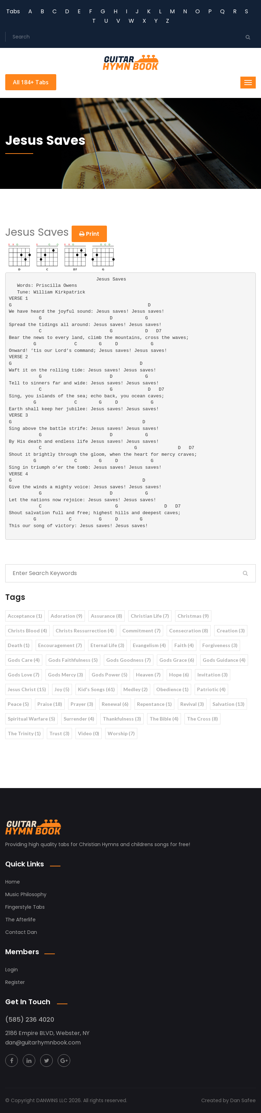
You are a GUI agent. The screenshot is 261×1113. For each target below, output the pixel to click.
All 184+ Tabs (31, 82)
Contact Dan (21, 932)
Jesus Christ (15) (27, 689)
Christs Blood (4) (27, 630)
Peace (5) (18, 704)
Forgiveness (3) (220, 645)
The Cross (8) (202, 719)
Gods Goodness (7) (128, 660)
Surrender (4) (79, 719)
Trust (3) (59, 733)
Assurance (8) (106, 616)
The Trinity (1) (24, 733)
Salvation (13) (228, 704)
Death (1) (19, 645)
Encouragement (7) (60, 645)
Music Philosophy (25, 894)
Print (89, 233)
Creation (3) (231, 630)
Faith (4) (184, 645)
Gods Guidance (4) (224, 660)
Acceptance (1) (25, 616)
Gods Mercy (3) (65, 675)
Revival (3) (192, 704)
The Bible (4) (164, 719)
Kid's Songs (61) (96, 689)
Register (15, 982)
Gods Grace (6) (176, 660)
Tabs (13, 11)
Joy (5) (62, 689)
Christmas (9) (193, 616)
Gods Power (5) (110, 675)
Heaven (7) (148, 675)
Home (12, 881)
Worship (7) (121, 733)
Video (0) (88, 733)
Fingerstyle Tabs (25, 906)
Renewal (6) (115, 704)
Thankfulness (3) (122, 719)
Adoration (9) (66, 616)
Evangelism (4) (149, 645)
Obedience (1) (172, 689)
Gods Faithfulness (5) (73, 660)
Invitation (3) (212, 675)
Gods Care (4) (24, 660)
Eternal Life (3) (107, 645)
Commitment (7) (141, 630)
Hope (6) (179, 675)
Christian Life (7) (150, 616)
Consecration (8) (188, 630)
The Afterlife (20, 919)
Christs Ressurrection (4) (85, 630)
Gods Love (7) (23, 675)
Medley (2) (135, 689)
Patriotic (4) (211, 689)
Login (11, 969)
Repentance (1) (154, 704)
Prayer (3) (82, 704)
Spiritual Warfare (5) (31, 719)
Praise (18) (49, 704)
